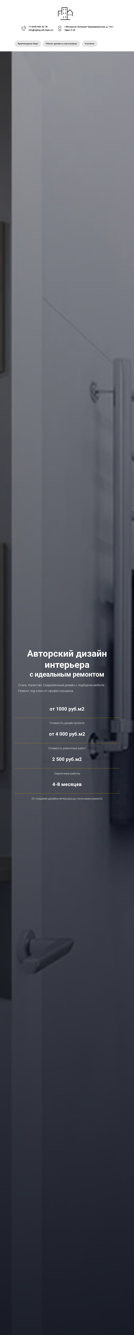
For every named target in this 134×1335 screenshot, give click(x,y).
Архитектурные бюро (28, 44)
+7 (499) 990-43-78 (38, 27)
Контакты (91, 44)
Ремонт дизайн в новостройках (62, 44)
